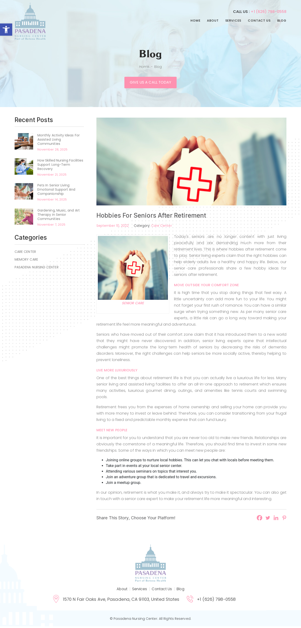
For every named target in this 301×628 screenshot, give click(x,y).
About (212, 20)
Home (195, 20)
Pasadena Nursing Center (37, 269)
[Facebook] (259, 519)
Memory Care (26, 261)
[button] (6, 29)
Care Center (25, 253)
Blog (281, 20)
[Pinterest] (284, 519)
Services (233, 20)
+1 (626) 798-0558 (268, 11)
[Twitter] (267, 519)
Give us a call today (150, 83)
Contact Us (259, 20)
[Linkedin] (276, 519)
